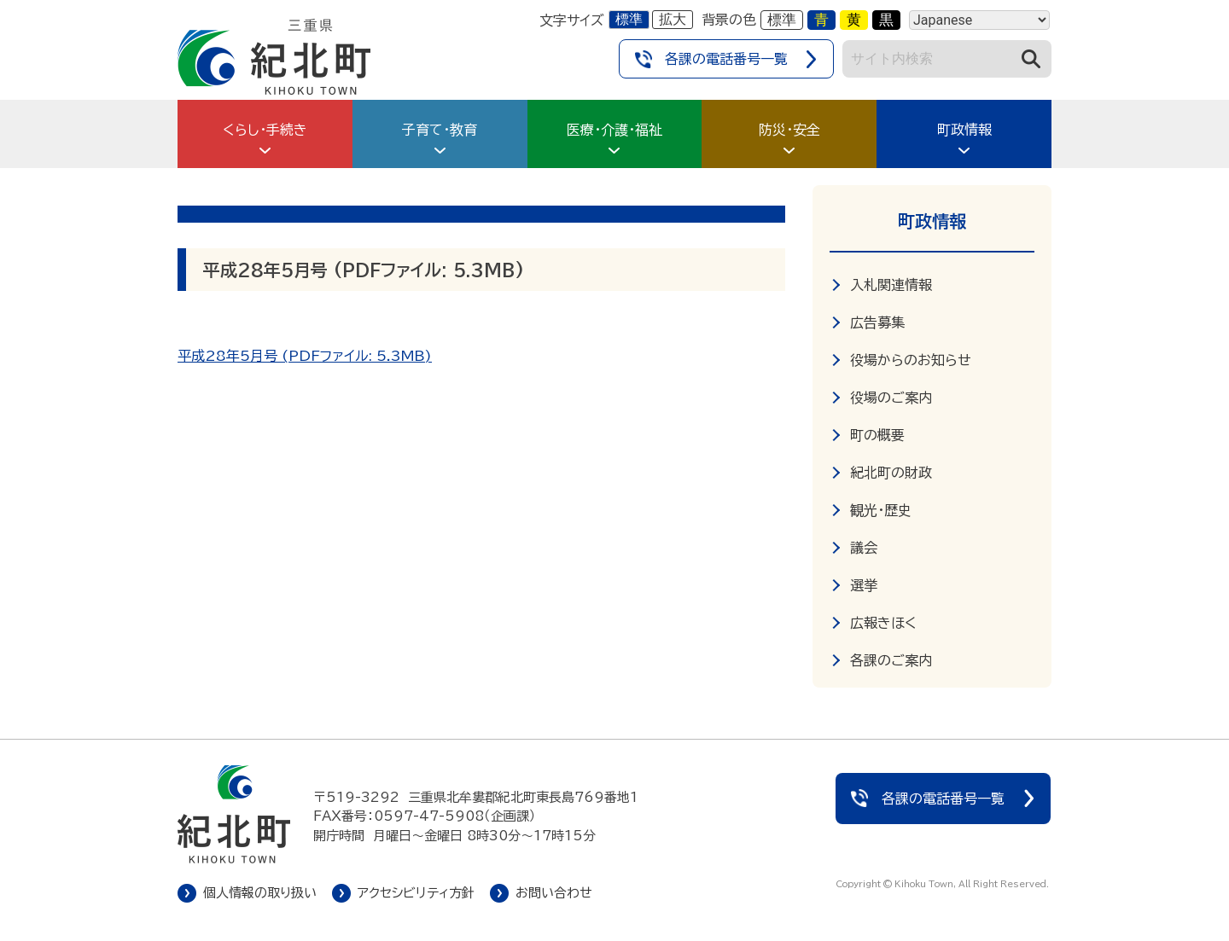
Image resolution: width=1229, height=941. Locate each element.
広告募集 (877, 322)
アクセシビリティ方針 (416, 892)
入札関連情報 (891, 285)
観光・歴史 (881, 510)
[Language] (979, 20)
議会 (863, 548)
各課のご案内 (891, 660)
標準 (629, 19)
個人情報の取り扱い (260, 892)
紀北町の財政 (891, 472)
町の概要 (877, 435)
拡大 (672, 19)
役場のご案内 (891, 397)
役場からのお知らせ (910, 360)
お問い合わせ (553, 892)
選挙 (863, 585)
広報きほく (883, 623)
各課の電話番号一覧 (726, 59)
